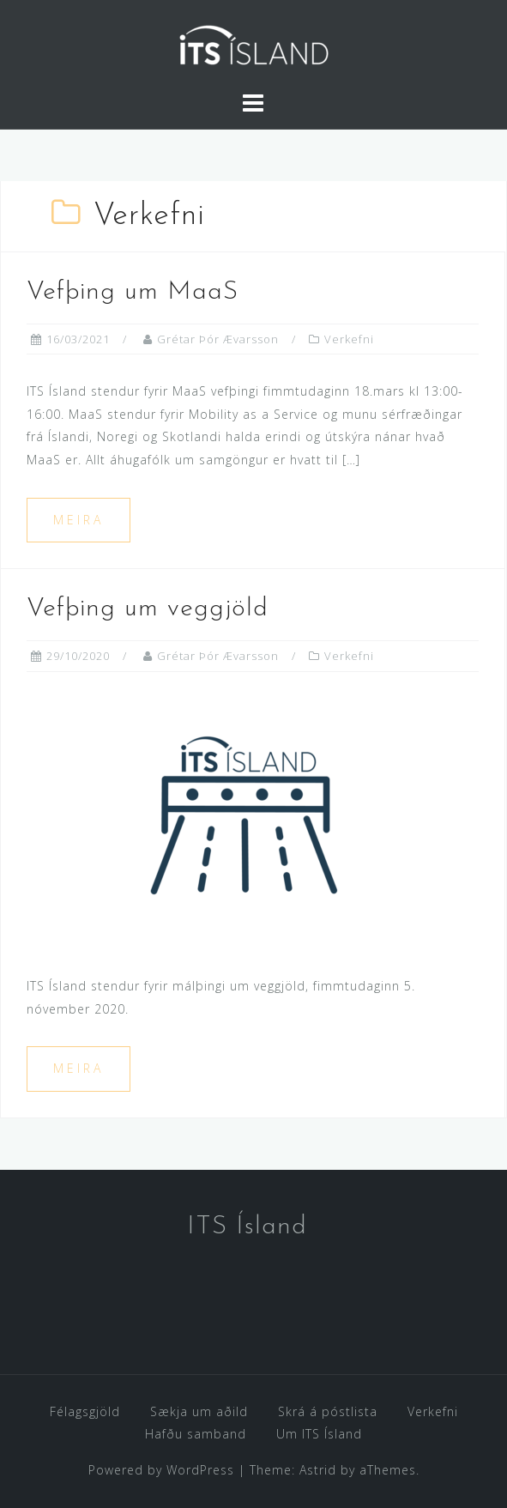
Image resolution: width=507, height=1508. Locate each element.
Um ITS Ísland (319, 1434)
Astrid (317, 1470)
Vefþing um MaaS (132, 292)
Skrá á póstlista (327, 1411)
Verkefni (349, 339)
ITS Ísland (247, 1227)
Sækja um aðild (199, 1411)
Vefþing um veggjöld (148, 609)
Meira (78, 520)
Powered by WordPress (161, 1470)
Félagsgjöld (85, 1411)
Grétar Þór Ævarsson (218, 339)
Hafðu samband (195, 1434)
